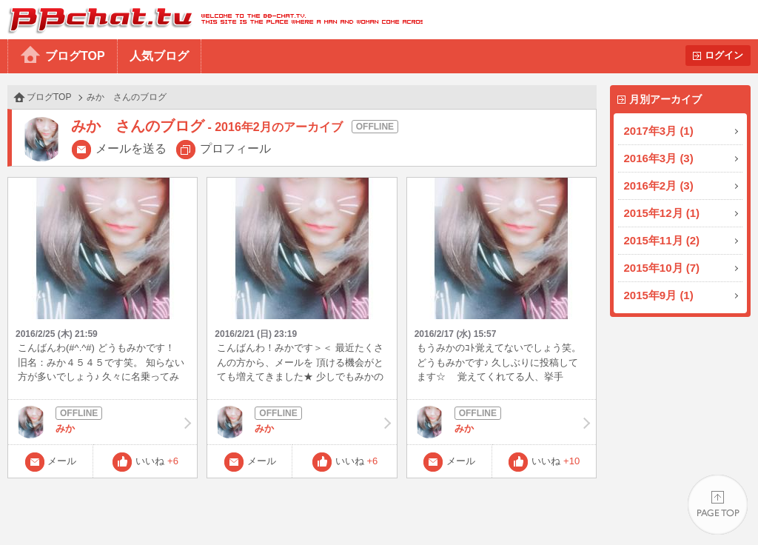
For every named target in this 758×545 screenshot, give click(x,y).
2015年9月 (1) (659, 295)
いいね (156, 461)
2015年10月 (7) (662, 267)
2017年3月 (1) (659, 130)
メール (61, 461)
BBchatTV (211, 19)
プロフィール (235, 148)
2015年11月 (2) (662, 240)
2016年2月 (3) (659, 185)
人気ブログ (159, 56)
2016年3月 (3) (659, 158)
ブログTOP (75, 56)
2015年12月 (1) (662, 213)
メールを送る (131, 148)
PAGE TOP (717, 504)
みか (102, 422)
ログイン (724, 55)
